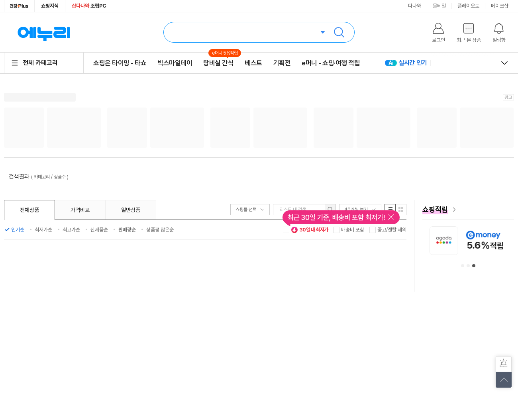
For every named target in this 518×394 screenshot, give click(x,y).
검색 (339, 32)
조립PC (89, 6)
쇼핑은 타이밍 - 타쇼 (119, 63)
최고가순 (71, 230)
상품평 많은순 (160, 230)
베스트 (253, 63)
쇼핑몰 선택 (250, 209)
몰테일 (439, 6)
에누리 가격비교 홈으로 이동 (44, 32)
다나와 (414, 6)
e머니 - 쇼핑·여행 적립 (331, 63)
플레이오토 (468, 6)
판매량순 (127, 230)
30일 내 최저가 (309, 230)
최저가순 (43, 230)
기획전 (282, 63)
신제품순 (99, 230)
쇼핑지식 (50, 6)
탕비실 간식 (218, 63)
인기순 (17, 230)
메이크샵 (499, 6)
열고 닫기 (504, 63)
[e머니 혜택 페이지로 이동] (468, 209)
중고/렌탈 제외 (391, 230)
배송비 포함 (352, 230)
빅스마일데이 (174, 63)
